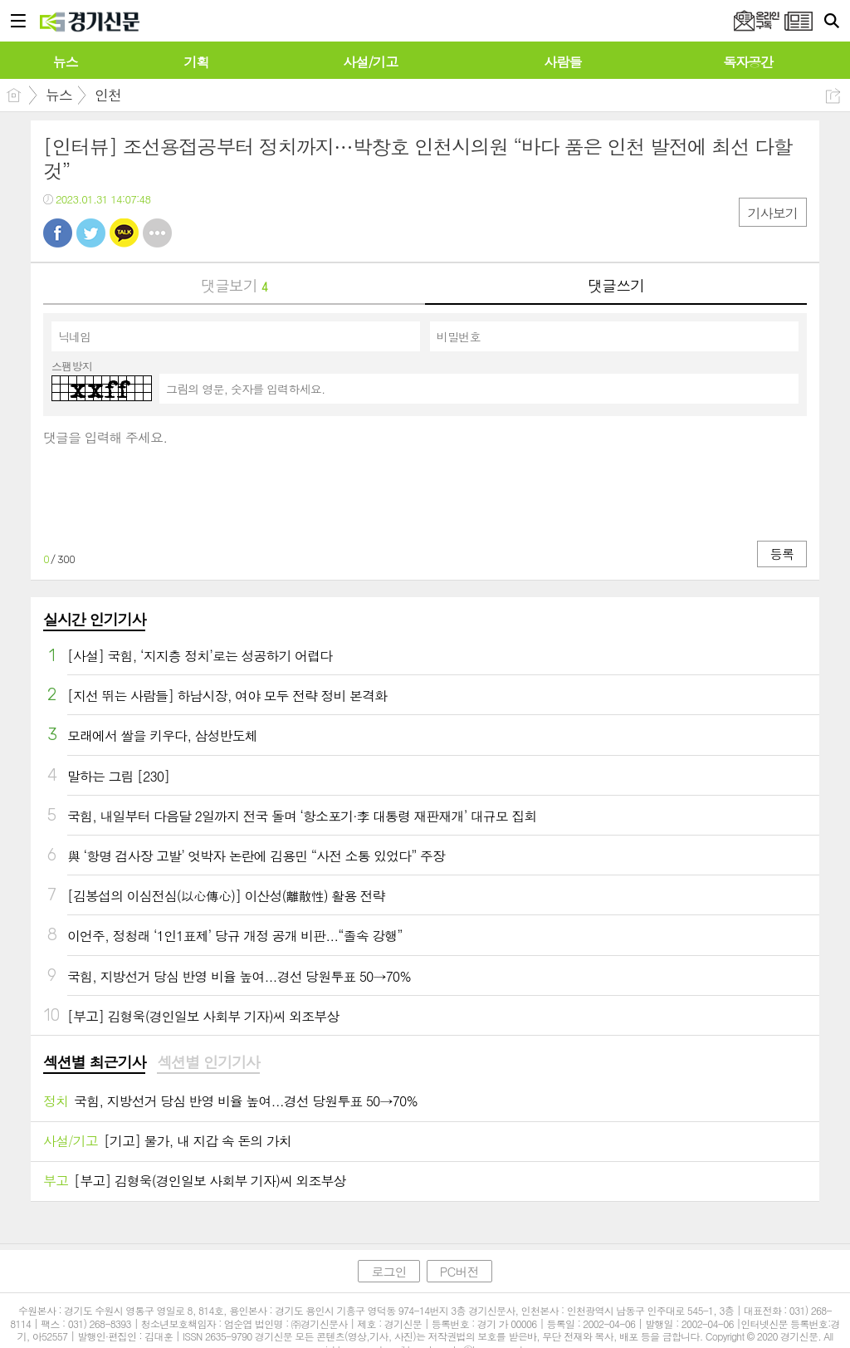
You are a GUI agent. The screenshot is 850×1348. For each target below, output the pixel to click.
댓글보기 (234, 285)
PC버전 (459, 1271)
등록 (782, 553)
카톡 (124, 233)
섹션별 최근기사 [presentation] (94, 1062)
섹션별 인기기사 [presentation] (208, 1062)
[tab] (94, 1063)
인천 (108, 95)
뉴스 (59, 95)
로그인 (388, 1271)
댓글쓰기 (616, 285)
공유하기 (833, 95)
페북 (57, 233)
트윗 (90, 233)
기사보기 (773, 213)
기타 (157, 233)
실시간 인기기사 (94, 619)
